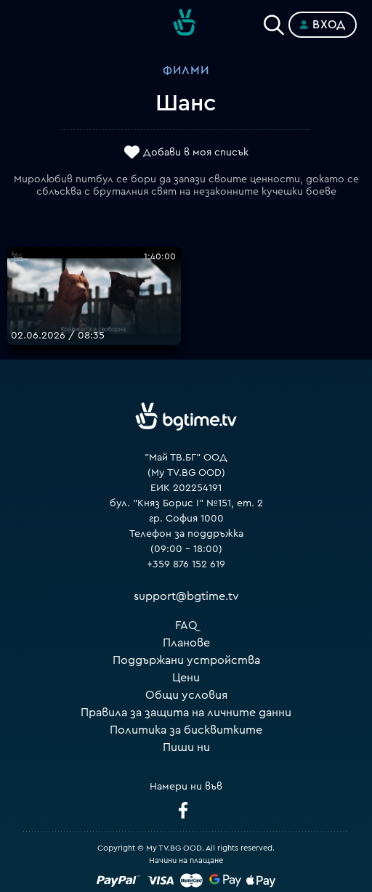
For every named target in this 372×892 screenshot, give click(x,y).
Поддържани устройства (186, 660)
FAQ (186, 625)
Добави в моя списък (195, 152)
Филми (186, 70)
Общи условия (186, 695)
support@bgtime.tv (186, 596)
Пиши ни (186, 747)
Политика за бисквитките (186, 730)
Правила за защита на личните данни (186, 712)
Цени (186, 678)
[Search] (274, 22)
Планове (186, 643)
